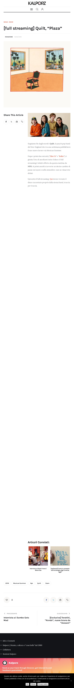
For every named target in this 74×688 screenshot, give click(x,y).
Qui (51, 179)
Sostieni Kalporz (9, 654)
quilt (39, 583)
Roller (61, 156)
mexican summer (19, 583)
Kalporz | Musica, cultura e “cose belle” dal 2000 (22, 645)
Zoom (11, 22)
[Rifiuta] (71, 681)
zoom (47, 583)
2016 (7, 583)
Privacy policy (43, 684)
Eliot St (53, 156)
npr (31, 583)
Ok (27, 684)
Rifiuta (33, 684)
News (6, 22)
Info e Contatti (9, 641)
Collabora (7, 650)
